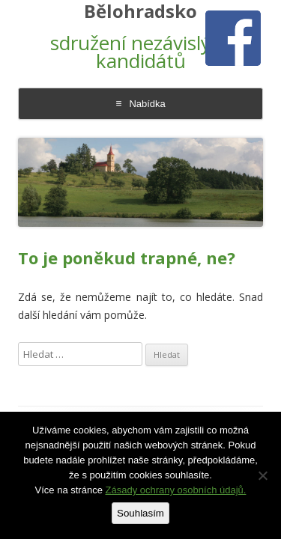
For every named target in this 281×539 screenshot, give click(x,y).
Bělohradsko (140, 11)
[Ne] (262, 475)
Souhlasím (140, 513)
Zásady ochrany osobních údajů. (176, 490)
